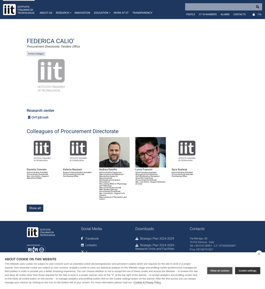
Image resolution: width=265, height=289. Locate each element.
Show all (35, 208)
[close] (259, 253)
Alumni (225, 14)
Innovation (82, 12)
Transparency (142, 12)
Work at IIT (121, 12)
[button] (63, 9)
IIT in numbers (208, 14)
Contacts (239, 14)
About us (46, 12)
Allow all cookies (219, 270)
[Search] (223, 6)
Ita (259, 14)
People (190, 14)
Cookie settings (247, 270)
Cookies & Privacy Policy (147, 282)
